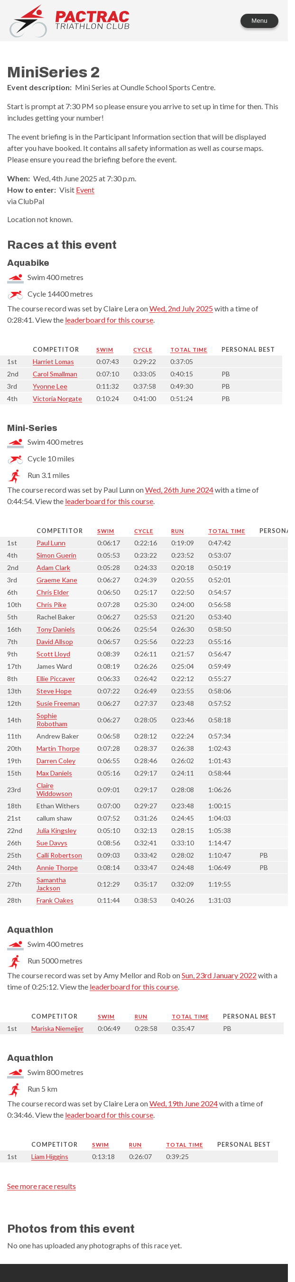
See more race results (41, 1185)
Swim (104, 349)
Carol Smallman (55, 374)
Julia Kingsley (56, 830)
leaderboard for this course (109, 319)
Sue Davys (52, 843)
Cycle (142, 349)
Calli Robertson (59, 855)
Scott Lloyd (53, 654)
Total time (188, 349)
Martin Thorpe (58, 748)
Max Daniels (54, 773)
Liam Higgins (49, 1156)
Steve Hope (54, 691)
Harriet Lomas (53, 361)
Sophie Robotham (52, 719)
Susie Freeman (58, 703)
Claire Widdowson (54, 789)
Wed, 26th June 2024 (179, 489)
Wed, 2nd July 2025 (181, 308)
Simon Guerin (56, 555)
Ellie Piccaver (56, 678)
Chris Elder (53, 592)
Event (85, 189)
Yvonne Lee (50, 386)
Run (177, 531)
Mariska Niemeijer (57, 1028)
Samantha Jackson (51, 884)
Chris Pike (51, 604)
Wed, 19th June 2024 (183, 1103)
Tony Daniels (56, 629)
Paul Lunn (51, 543)
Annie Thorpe (57, 867)
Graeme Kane (57, 580)
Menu (259, 20)
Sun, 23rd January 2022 (219, 975)
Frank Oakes (55, 900)
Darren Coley (56, 761)
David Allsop (55, 641)
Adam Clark (53, 567)
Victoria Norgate (57, 398)
